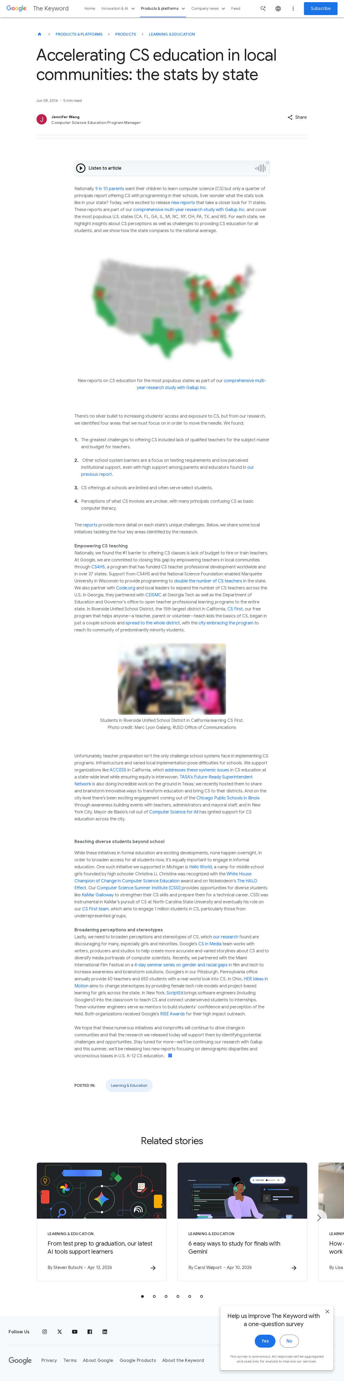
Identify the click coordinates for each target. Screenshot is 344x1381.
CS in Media (209, 944)
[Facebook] (89, 1332)
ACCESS (118, 770)
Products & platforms (164, 8)
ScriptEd (175, 993)
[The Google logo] (20, 1360)
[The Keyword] (39, 34)
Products (125, 34)
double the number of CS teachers (208, 581)
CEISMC (153, 595)
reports (90, 525)
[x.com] (59, 1332)
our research (225, 937)
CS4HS (98, 567)
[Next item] (319, 1218)
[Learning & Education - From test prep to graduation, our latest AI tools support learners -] (101, 1222)
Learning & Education (172, 34)
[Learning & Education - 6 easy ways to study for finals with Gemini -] (242, 1222)
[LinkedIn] (104, 1332)
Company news (209, 8)
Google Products (138, 1360)
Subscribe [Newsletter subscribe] (321, 8)
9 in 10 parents (109, 188)
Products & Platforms (79, 34)
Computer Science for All (173, 812)
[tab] (142, 1296)
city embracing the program (226, 623)
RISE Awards (172, 1014)
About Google (98, 1360)
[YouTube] (74, 1332)
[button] (297, 117)
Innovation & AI (119, 8)
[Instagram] (44, 1332)
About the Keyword (183, 1360)
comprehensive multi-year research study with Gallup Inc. (189, 209)
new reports (183, 202)
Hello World (200, 867)
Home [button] (90, 8)
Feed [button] (235, 8)
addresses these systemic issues (197, 770)
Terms (70, 1360)
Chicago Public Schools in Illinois (228, 798)
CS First (235, 609)
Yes (265, 1358)
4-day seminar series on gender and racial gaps (181, 965)
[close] (327, 1329)
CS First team (95, 909)
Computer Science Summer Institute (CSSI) (139, 888)
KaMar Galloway (98, 895)
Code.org (125, 588)
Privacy (49, 1360)
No (289, 1358)
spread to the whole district (153, 623)
